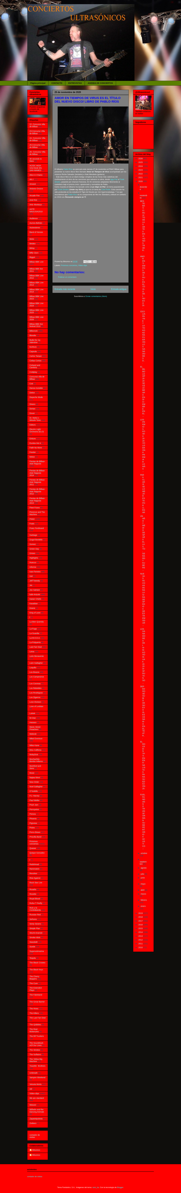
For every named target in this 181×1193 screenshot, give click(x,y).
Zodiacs (33, 1123)
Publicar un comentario (67, 277)
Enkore (33, 438)
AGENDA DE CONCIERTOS (100, 83)
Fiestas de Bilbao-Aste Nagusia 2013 (37, 500)
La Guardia (34, 633)
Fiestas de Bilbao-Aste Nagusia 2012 (37, 491)
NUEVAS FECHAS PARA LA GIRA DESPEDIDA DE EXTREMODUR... (142, 599)
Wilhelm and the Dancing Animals (37, 1110)
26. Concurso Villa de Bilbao (37, 153)
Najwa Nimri (35, 777)
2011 (140, 943)
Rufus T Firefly (36, 903)
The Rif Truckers (37, 1036)
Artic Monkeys (36, 204)
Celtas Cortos (35, 361)
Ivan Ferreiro (35, 572)
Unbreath (34, 1073)
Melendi (33, 734)
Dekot (32, 393)
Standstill (33, 942)
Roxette (33, 894)
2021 (140, 177)
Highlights (34, 558)
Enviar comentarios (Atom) (96, 296)
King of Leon (35, 613)
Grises (32, 553)
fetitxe (32, 457)
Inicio (93, 289)
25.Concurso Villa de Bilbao (37, 146)
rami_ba (95, 1187)
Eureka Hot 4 (35, 443)
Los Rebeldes (35, 688)
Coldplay (33, 372)
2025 (140, 162)
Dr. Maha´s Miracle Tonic (35, 419)
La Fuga (33, 629)
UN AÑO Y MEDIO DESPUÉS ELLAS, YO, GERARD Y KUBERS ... (142, 543)
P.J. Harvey (34, 796)
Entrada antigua (118, 289)
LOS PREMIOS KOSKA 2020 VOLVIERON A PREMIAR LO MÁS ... (142, 445)
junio (143, 878)
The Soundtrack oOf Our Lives (36, 1044)
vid (31, 1089)
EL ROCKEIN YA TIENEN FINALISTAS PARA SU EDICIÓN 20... (142, 766)
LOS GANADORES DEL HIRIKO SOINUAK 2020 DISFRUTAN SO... (142, 656)
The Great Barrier (37, 1002)
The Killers (34, 1013)
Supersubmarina (37, 951)
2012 (140, 940)
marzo (143, 894)
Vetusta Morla (35, 1084)
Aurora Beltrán (36, 223)
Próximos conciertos (69, 265)
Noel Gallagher (36, 786)
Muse (32, 773)
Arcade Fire (35, 195)
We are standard (37, 1098)
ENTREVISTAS (75, 83)
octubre (144, 853)
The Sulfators (35, 1054)
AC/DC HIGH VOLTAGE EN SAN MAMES (36, 168)
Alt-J (31, 179)
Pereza (33, 814)
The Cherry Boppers (34, 977)
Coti (31, 383)
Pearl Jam (34, 805)
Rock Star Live (36, 882)
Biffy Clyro (34, 253)
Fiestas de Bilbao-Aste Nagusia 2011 (37, 482)
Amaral (33, 184)
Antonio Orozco (36, 188)
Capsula (33, 351)
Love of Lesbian (36, 706)
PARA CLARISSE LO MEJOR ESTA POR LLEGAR (142, 493)
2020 (140, 181)
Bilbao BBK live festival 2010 (36, 325)
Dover (32, 413)
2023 (140, 170)
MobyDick (34, 754)
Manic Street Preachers (35, 728)
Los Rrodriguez (36, 693)
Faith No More (36, 448)
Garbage (33, 535)
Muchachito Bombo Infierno (36, 760)
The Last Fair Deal (38, 1018)
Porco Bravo (35, 832)
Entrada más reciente (65, 289)
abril (143, 890)
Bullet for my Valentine (35, 341)
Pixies (32, 828)
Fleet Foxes (35, 508)
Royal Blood (35, 898)
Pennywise (34, 809)
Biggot (32, 257)
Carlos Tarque (36, 356)
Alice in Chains (36, 175)
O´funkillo (34, 791)
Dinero (32, 404)
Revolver (33, 873)
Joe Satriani (35, 590)
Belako (33, 243)
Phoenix (33, 818)
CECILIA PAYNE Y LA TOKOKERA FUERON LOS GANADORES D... (142, 337)
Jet (31, 585)
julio (143, 874)
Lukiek (32, 713)
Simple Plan (35, 928)
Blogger (120, 1187)
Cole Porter (105, 189)
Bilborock (34, 331)
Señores (33, 919)
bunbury (33, 347)
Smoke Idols (35, 937)
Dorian (32, 409)
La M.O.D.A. (35, 638)
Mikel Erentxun (36, 738)
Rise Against (35, 878)
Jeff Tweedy (35, 581)
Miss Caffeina (35, 750)
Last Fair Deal (36, 647)
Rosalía (33, 889)
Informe (33, 567)
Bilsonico (36, 1150)
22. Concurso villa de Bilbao (37, 125)
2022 (140, 174)
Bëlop (32, 248)
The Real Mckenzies (34, 1030)
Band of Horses (36, 232)
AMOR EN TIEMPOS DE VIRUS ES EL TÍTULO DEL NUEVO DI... (142, 282)
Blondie (33, 335)
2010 (140, 947)
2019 (140, 913)
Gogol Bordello (36, 540)
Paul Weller (34, 800)
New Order (34, 782)
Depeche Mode (36, 397)
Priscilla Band (35, 837)
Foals (32, 524)
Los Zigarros (35, 697)
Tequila (33, 958)
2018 (140, 917)
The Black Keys (36, 969)
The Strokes (35, 1050)
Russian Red (35, 915)
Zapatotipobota (36, 1119)
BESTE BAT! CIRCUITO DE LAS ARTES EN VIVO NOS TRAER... (142, 227)
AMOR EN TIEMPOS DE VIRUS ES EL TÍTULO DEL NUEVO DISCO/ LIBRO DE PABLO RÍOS (88, 99)
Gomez (33, 544)
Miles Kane (34, 745)
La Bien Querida (37, 622)
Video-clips (82, 265)
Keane (32, 608)
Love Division (35, 702)
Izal (31, 576)
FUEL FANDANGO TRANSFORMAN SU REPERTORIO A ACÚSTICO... (142, 821)
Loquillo (33, 667)
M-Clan (33, 718)
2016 (140, 925)
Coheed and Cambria (35, 366)
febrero (144, 900)
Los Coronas (35, 683)
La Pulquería (35, 642)
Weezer (33, 1105)
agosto (143, 868)
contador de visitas (35, 1136)
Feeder (33, 452)
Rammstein (34, 869)
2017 (140, 921)
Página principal (37, 83)
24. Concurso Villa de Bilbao (37, 139)
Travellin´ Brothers (37, 1066)
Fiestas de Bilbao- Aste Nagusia (37, 462)
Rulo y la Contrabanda (35, 909)
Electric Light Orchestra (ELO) (37, 430)
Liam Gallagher (36, 663)
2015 (140, 928)
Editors (33, 425)
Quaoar (33, 848)
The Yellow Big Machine (36, 1060)
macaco (33, 722)
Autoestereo (35, 227)
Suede (32, 947)
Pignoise (33, 823)
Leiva (32, 651)
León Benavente (37, 656)
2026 (140, 158)
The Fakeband (36, 995)
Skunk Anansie (36, 933)
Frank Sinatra (63, 189)
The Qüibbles (35, 1024)
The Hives (34, 1008)
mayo (143, 884)
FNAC (32, 519)
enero (143, 906)
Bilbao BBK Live (36, 262)
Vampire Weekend (37, 1077)
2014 (140, 932)
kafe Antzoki (35, 594)
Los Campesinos (37, 677)
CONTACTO (56, 83)
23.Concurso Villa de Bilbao (37, 132)
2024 (140, 166)
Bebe (32, 239)
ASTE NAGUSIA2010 (36, 210)
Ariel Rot (33, 200)
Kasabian (34, 603)
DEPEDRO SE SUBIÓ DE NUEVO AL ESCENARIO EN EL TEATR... (142, 712)
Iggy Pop (114, 179)
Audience (34, 218)
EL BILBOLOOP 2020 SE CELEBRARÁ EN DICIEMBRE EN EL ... (142, 391)
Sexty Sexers (35, 924)
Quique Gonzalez (37, 853)
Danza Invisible (36, 388)
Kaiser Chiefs (35, 599)
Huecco (33, 562)
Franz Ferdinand (37, 528)
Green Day (34, 549)
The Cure (34, 983)
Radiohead (34, 864)
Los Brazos (34, 672)
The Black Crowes (37, 963)
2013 (140, 936)
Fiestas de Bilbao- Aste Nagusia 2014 (37, 472)
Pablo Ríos (67, 169)
